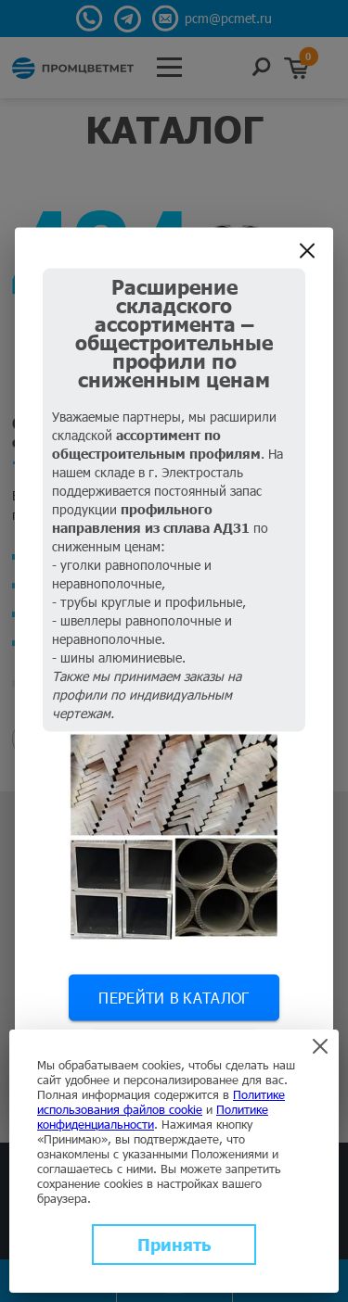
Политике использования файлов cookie (161, 1102)
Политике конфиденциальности (152, 1116)
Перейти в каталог (173, 997)
